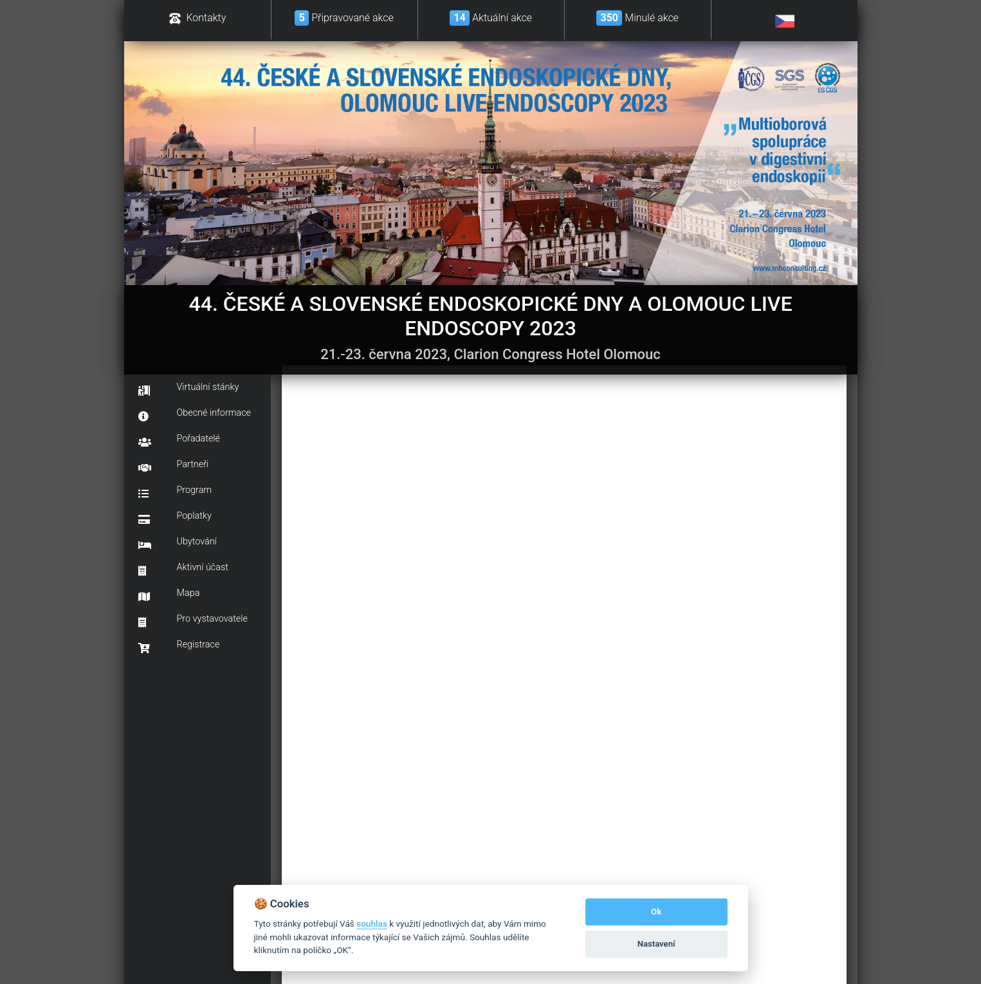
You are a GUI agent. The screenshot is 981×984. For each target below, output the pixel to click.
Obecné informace (195, 414)
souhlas (371, 923)
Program (175, 492)
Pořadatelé (179, 440)
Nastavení (656, 944)
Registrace (179, 646)
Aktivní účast (183, 569)
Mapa (169, 595)
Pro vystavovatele (193, 620)
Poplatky (175, 517)
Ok (656, 911)
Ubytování (177, 543)
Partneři (173, 466)
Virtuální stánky (188, 389)
